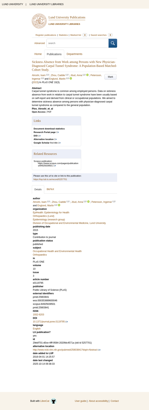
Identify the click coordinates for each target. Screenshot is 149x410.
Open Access (38, 112)
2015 (35, 82)
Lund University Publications (66, 17)
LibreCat (48, 401)
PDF (49, 112)
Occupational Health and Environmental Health (57, 251)
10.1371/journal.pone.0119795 (49, 321)
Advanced (39, 43)
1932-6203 (38, 314)
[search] (78, 43)
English (36, 328)
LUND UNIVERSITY (12, 4)
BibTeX (50, 189)
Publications (54, 54)
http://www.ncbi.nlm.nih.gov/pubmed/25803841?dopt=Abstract (65, 349)
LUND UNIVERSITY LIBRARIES (47, 4)
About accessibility (98, 401)
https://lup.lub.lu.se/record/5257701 (50, 179)
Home (38, 54)
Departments (74, 54)
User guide (80, 401)
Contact (115, 401)
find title (45, 143)
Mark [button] (110, 76)
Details (38, 189)
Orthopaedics (40, 254)
